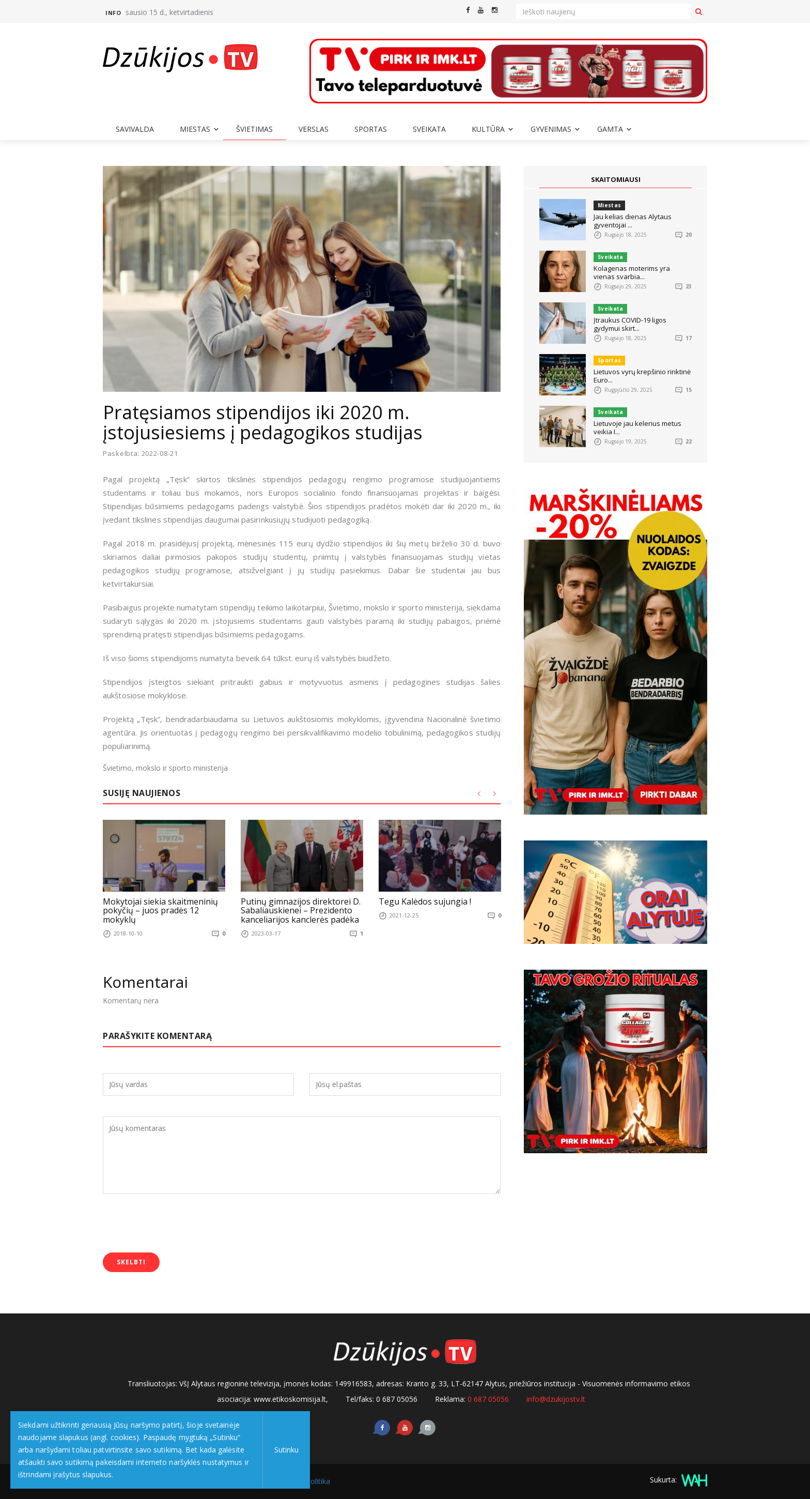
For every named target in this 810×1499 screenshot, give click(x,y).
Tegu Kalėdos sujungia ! (425, 901)
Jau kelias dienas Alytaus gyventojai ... (633, 221)
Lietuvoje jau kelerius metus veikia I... (637, 427)
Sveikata (429, 129)
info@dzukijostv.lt (555, 1399)
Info (113, 13)
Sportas (370, 129)
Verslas (314, 129)
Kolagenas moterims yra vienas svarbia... (632, 272)
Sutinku (285, 1450)
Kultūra (488, 129)
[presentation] (181, 1224)
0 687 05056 (488, 1399)
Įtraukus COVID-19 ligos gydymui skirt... (630, 324)
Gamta (610, 129)
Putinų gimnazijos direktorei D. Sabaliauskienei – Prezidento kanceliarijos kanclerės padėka (301, 910)
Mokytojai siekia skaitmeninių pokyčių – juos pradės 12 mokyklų (160, 910)
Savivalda (135, 129)
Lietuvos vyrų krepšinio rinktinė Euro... (642, 376)
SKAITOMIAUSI (616, 179)
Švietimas (254, 129)
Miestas (195, 129)
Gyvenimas (551, 129)
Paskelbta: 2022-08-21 (140, 453)
